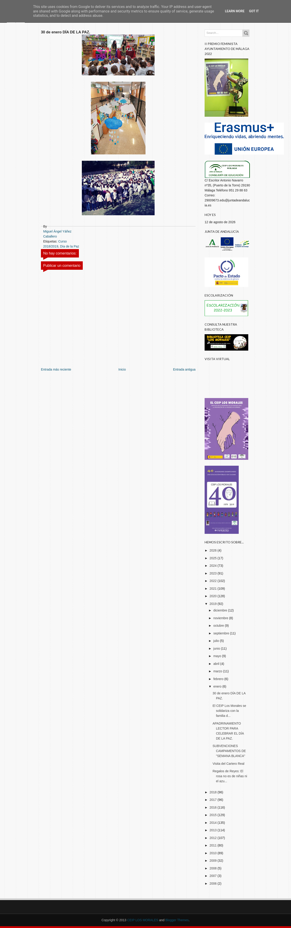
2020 (214, 596)
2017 (214, 800)
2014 (214, 822)
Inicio (122, 369)
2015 (214, 815)
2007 (214, 876)
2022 (214, 581)
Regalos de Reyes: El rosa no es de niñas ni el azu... (230, 776)
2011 (214, 845)
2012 (214, 838)
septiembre (221, 633)
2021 (214, 588)
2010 (214, 853)
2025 (214, 558)
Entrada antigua (184, 369)
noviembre (221, 618)
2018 (214, 792)
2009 (214, 860)
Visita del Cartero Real (228, 763)
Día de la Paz (69, 246)
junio (217, 648)
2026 (214, 550)
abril (216, 664)
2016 (214, 807)
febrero (218, 679)
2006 (214, 883)
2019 (214, 604)
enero (217, 686)
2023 (214, 573)
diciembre (220, 610)
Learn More (234, 11)
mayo (217, 656)
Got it (254, 11)
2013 (214, 830)
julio (216, 641)
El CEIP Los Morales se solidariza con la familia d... (229, 711)
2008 (214, 868)
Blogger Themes (176, 920)
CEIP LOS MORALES (142, 920)
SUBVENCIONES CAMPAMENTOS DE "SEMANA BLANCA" (229, 751)
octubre (219, 625)
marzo (218, 671)
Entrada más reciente (56, 369)
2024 (214, 565)
